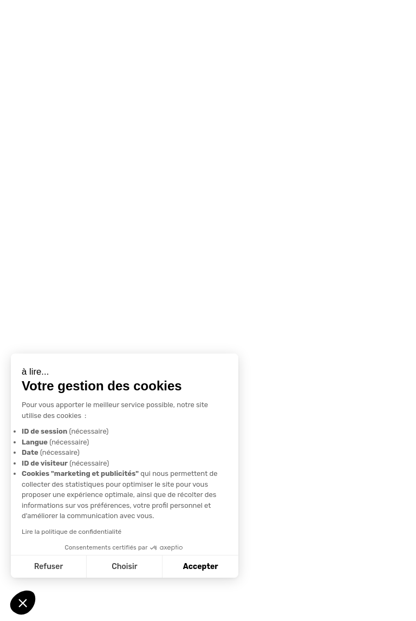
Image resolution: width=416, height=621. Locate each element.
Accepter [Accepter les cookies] (200, 566)
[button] (23, 603)
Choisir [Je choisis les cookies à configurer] (124, 566)
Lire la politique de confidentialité (71, 531)
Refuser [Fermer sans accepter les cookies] (48, 566)
